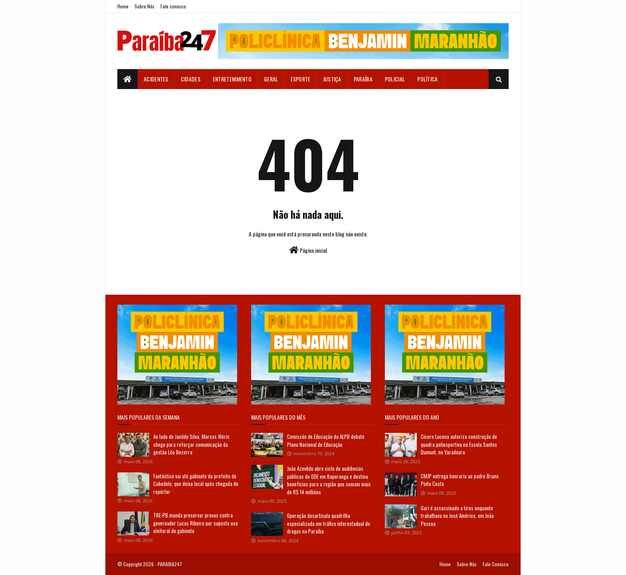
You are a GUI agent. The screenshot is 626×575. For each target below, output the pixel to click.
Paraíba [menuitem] (363, 79)
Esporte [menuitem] (301, 79)
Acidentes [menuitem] (156, 79)
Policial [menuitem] (395, 79)
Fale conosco (173, 6)
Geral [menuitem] (271, 79)
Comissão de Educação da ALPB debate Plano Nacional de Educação (326, 440)
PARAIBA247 (170, 564)
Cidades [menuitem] (190, 79)
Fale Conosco (496, 564)
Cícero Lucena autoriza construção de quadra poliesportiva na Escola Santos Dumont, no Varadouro (459, 444)
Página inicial (308, 250)
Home (123, 6)
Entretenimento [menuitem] (232, 79)
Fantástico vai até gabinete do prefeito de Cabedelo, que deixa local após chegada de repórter (195, 484)
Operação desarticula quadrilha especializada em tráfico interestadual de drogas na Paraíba (328, 523)
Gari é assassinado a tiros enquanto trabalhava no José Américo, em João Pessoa (457, 515)
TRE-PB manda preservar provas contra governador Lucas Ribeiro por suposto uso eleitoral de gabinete (195, 523)
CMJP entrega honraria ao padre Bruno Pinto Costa (460, 480)
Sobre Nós (145, 6)
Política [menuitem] (427, 79)
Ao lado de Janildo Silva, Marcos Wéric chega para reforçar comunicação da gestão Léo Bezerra (191, 444)
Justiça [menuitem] (332, 79)
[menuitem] (127, 79)
